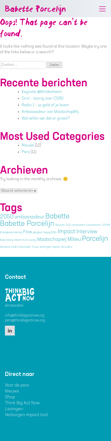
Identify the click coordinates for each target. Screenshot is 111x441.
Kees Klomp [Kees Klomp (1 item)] (7, 240)
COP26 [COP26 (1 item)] (106, 225)
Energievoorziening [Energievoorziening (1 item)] (11, 232)
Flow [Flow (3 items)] (27, 232)
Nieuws (28, 145)
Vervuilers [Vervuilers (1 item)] (66, 247)
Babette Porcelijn (35, 9)
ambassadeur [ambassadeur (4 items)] (29, 217)
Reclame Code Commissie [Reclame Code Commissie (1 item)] (15, 247)
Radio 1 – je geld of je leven (45, 105)
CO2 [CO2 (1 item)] (68, 225)
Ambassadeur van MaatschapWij (50, 112)
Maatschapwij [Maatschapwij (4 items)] (51, 239)
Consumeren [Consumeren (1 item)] (93, 225)
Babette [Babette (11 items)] (57, 217)
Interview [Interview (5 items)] (86, 231)
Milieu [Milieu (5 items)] (74, 239)
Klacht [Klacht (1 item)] (18, 240)
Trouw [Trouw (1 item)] (35, 247)
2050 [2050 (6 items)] (7, 217)
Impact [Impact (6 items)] (66, 232)
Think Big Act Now (22, 403)
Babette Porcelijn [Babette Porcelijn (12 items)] (27, 224)
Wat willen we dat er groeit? (46, 119)
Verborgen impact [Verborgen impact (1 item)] (49, 247)
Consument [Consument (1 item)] (78, 225)
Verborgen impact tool (26, 415)
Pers (26, 152)
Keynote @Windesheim (42, 92)
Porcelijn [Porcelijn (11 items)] (95, 239)
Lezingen (14, 409)
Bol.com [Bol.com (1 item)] (60, 225)
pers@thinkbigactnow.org (25, 320)
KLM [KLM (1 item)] (25, 240)
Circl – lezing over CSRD (42, 99)
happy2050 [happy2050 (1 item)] (50, 232)
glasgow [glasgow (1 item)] (37, 232)
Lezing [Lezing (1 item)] (32, 240)
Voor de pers (17, 385)
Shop (10, 397)
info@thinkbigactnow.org (24, 316)
